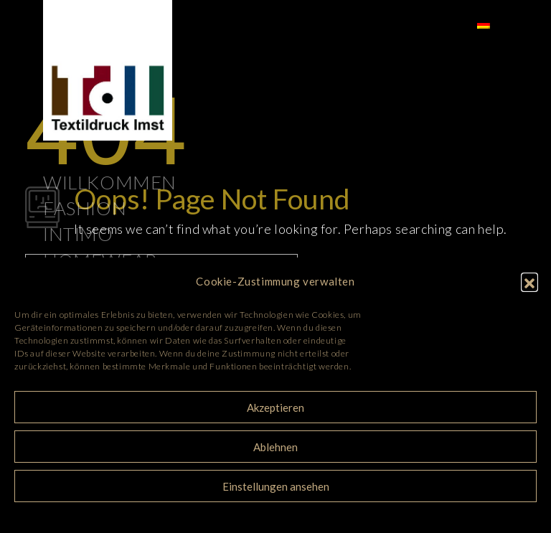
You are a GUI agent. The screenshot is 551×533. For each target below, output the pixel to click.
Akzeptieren (275, 407)
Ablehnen (275, 446)
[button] (529, 281)
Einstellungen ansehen (275, 486)
